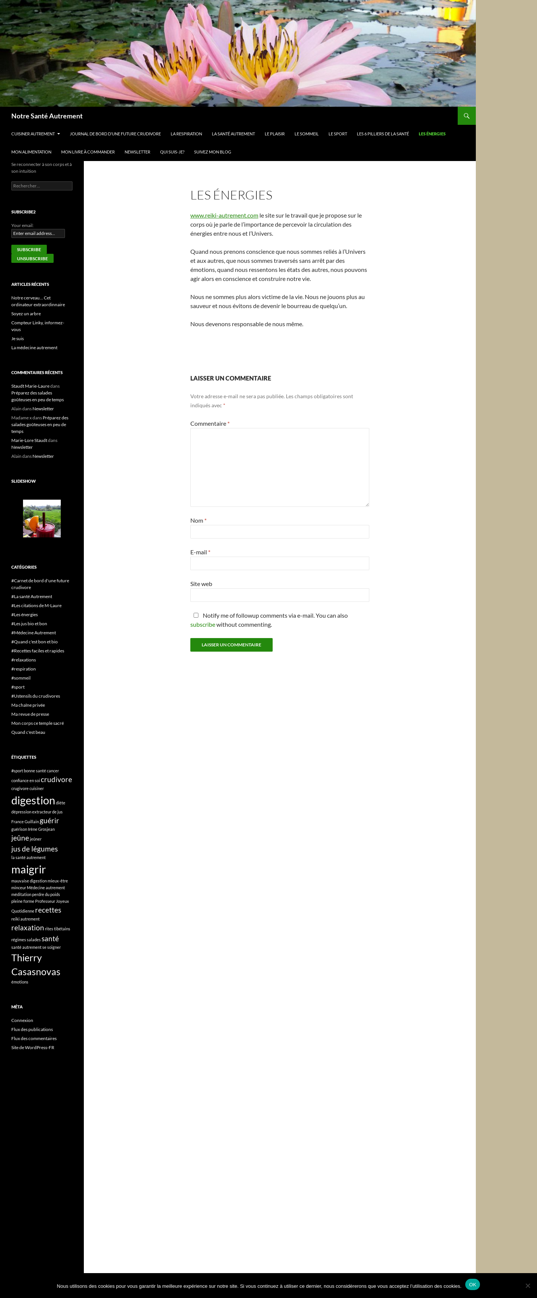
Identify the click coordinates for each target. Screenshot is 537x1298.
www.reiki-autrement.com (224, 215)
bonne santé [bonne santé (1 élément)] (35, 770)
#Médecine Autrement (33, 632)
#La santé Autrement (31, 596)
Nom (198, 520)
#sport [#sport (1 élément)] (17, 770)
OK (472, 1284)
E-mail (200, 551)
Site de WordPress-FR (32, 1047)
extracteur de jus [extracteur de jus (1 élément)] (47, 811)
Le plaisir (275, 133)
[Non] (527, 1285)
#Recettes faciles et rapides (37, 651)
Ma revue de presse (30, 714)
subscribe (202, 624)
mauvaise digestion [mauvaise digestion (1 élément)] (29, 880)
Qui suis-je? (172, 151)
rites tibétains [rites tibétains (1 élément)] (57, 928)
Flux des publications (32, 1029)
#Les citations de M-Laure (36, 605)
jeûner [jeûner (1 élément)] (36, 838)
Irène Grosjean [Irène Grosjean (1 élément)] (41, 829)
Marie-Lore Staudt (29, 440)
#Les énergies (24, 614)
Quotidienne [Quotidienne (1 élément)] (22, 910)
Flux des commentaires (34, 1038)
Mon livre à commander (88, 151)
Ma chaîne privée (28, 705)
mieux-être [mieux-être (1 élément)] (58, 880)
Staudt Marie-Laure (30, 386)
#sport (18, 687)
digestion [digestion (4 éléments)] (33, 800)
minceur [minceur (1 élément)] (18, 887)
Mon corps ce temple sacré (37, 723)
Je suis (17, 338)
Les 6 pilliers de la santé (383, 133)
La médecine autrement (34, 347)
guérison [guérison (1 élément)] (19, 829)
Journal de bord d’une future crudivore (115, 133)
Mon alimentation (31, 151)
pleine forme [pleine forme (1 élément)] (22, 901)
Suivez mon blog (212, 151)
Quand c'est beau (28, 732)
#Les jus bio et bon (29, 623)
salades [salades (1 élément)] (34, 939)
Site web (201, 583)
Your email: (22, 225)
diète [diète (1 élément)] (60, 802)
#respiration (23, 669)
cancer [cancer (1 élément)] (53, 770)
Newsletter (137, 151)
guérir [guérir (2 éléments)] (49, 820)
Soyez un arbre (26, 313)
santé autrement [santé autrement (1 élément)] (26, 947)
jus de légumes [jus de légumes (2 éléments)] (34, 848)
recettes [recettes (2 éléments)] (48, 909)
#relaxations (23, 660)
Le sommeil (307, 133)
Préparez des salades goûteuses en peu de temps (39, 424)
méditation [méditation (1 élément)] (21, 894)
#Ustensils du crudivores (35, 696)
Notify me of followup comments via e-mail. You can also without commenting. (269, 620)
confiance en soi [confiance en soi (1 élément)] (25, 780)
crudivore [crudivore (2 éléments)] (56, 779)
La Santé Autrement (233, 133)
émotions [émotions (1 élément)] (19, 981)
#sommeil (21, 678)
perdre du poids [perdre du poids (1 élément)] (46, 894)
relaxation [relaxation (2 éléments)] (27, 927)
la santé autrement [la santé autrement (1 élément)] (28, 857)
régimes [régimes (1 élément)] (18, 939)
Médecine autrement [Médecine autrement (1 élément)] (46, 887)
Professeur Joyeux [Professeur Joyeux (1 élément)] (52, 901)
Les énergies (432, 133)
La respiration (186, 133)
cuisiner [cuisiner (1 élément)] (36, 788)
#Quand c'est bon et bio (34, 641)
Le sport (338, 133)
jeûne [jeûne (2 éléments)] (20, 837)
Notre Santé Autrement (47, 116)
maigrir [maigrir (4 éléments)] (28, 869)
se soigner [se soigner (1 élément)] (51, 947)
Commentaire (210, 423)
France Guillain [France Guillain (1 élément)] (25, 821)
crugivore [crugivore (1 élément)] (20, 788)
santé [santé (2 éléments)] (50, 938)
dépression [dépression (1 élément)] (21, 811)
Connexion (22, 1020)
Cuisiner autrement (33, 133)
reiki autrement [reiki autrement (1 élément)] (25, 918)
